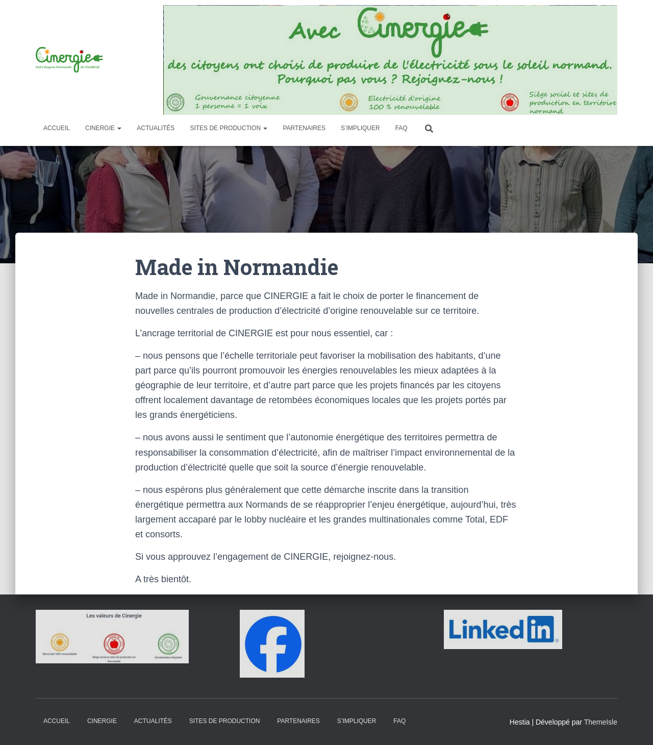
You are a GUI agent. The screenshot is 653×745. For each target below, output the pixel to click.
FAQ (401, 128)
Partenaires (304, 128)
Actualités (155, 128)
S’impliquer (360, 128)
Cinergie (103, 128)
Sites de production (228, 128)
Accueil (56, 128)
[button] (118, 128)
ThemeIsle (600, 722)
